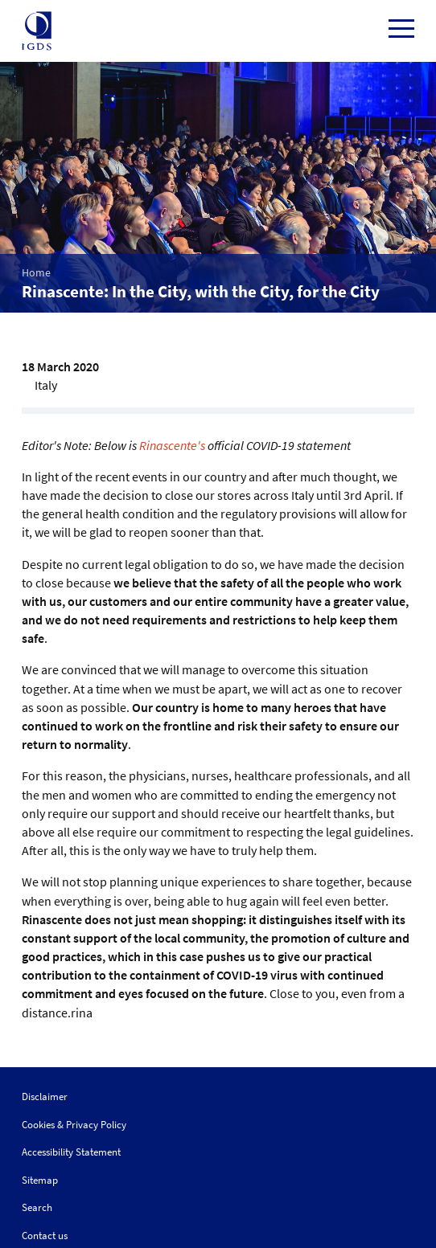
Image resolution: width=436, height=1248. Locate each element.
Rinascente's (172, 445)
